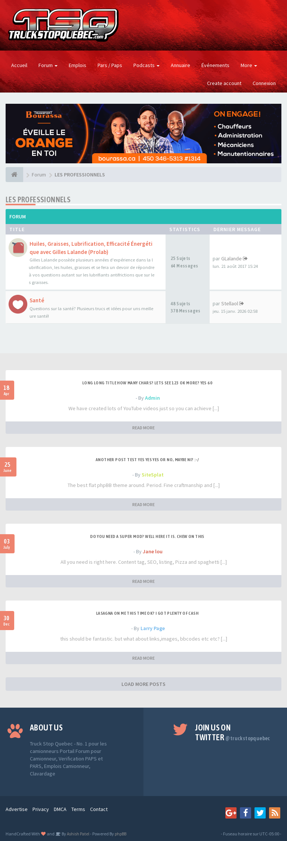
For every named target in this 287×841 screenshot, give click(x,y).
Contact (99, 809)
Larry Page (153, 628)
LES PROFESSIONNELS (38, 199)
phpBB (120, 834)
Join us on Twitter (232, 732)
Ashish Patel (77, 834)
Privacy (41, 809)
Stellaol (229, 303)
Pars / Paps (110, 65)
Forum (48, 65)
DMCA (60, 809)
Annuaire (180, 65)
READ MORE (143, 427)
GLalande (231, 258)
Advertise (17, 809)
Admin (152, 397)
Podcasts (146, 65)
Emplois (77, 65)
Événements (215, 65)
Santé (37, 300)
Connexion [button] (264, 83)
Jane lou (153, 551)
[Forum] (14, 174)
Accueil (19, 65)
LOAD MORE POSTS (143, 684)
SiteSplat (153, 474)
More (249, 65)
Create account (224, 83)
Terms (78, 809)
